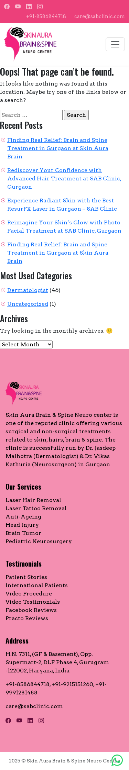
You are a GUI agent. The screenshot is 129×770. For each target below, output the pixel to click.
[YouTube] (18, 6)
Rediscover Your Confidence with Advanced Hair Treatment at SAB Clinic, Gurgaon (64, 178)
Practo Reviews (27, 618)
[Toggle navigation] (115, 44)
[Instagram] (40, 6)
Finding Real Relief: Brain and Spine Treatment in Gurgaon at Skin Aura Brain (57, 148)
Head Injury (22, 525)
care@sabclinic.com (99, 16)
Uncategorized (27, 304)
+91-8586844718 (46, 16)
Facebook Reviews (31, 610)
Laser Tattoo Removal (36, 508)
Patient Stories (26, 577)
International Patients (37, 585)
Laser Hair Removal (33, 500)
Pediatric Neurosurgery (39, 541)
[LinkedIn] (29, 6)
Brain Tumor (23, 533)
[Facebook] (7, 6)
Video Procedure (29, 593)
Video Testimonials (33, 602)
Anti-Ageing (23, 516)
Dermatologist (27, 290)
